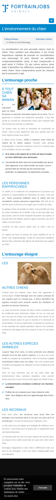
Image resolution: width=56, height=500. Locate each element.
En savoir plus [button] (11, 496)
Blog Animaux (12, 39)
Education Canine (44, 39)
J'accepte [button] (42, 488)
